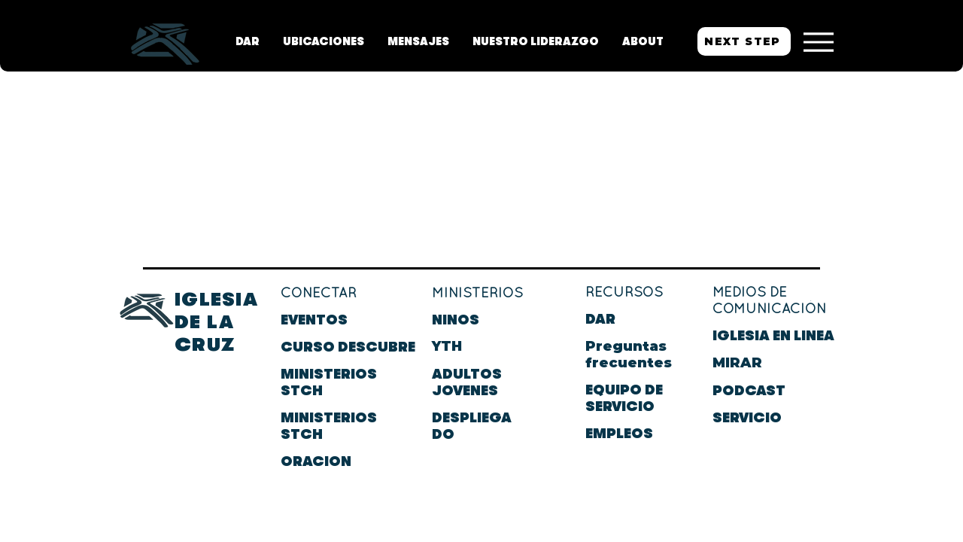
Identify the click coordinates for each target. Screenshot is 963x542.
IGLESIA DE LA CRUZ (216, 321)
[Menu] (818, 42)
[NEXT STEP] (744, 41)
